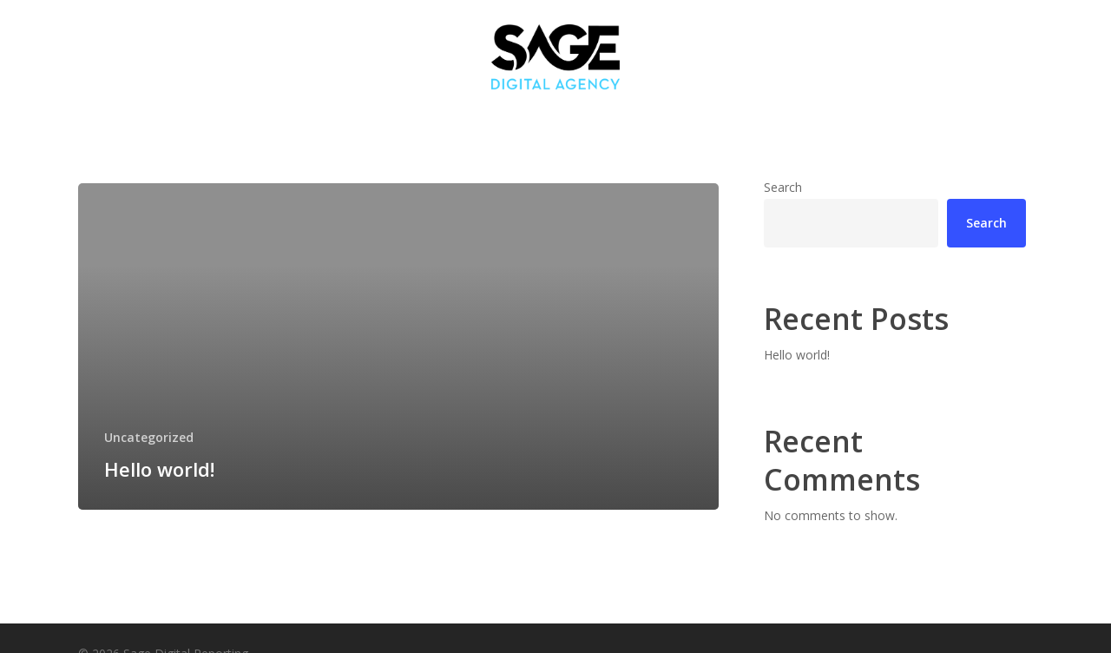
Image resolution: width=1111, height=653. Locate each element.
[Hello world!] (398, 346)
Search (783, 187)
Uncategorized (149, 437)
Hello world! (797, 354)
